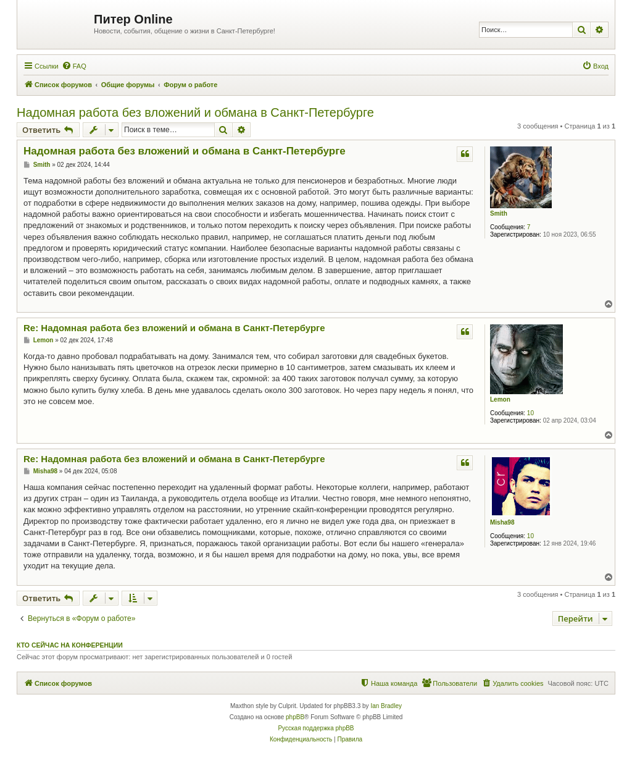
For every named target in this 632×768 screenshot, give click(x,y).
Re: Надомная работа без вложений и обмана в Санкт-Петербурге (174, 328)
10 (530, 413)
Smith (498, 213)
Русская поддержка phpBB (316, 728)
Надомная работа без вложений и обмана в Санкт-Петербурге (195, 112)
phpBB (295, 717)
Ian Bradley (386, 706)
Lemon (500, 399)
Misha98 (502, 522)
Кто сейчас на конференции (70, 645)
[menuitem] (74, 66)
